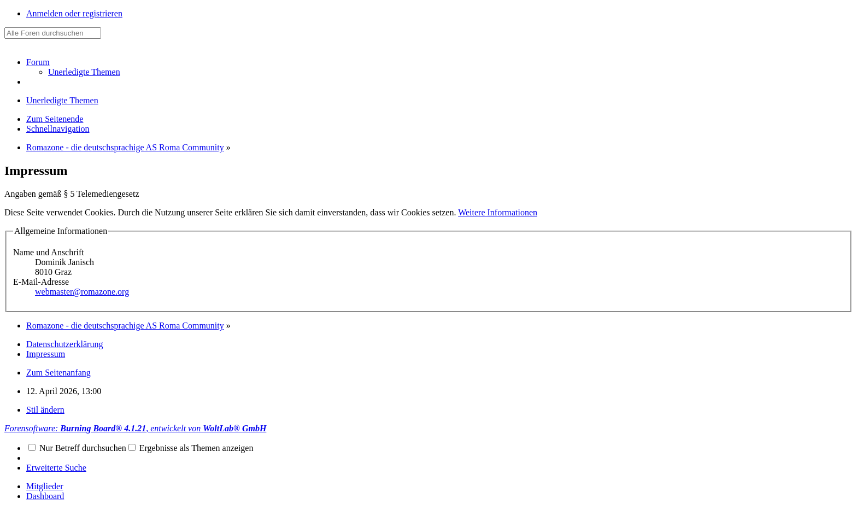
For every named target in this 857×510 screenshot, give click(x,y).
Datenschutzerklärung (64, 344)
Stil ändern (45, 409)
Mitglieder (44, 486)
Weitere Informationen (497, 212)
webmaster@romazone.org (82, 291)
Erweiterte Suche (56, 467)
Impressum (45, 354)
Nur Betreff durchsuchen (77, 448)
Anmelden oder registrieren (74, 13)
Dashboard (45, 496)
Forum (38, 62)
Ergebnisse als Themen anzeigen (191, 448)
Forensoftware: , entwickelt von (135, 428)
